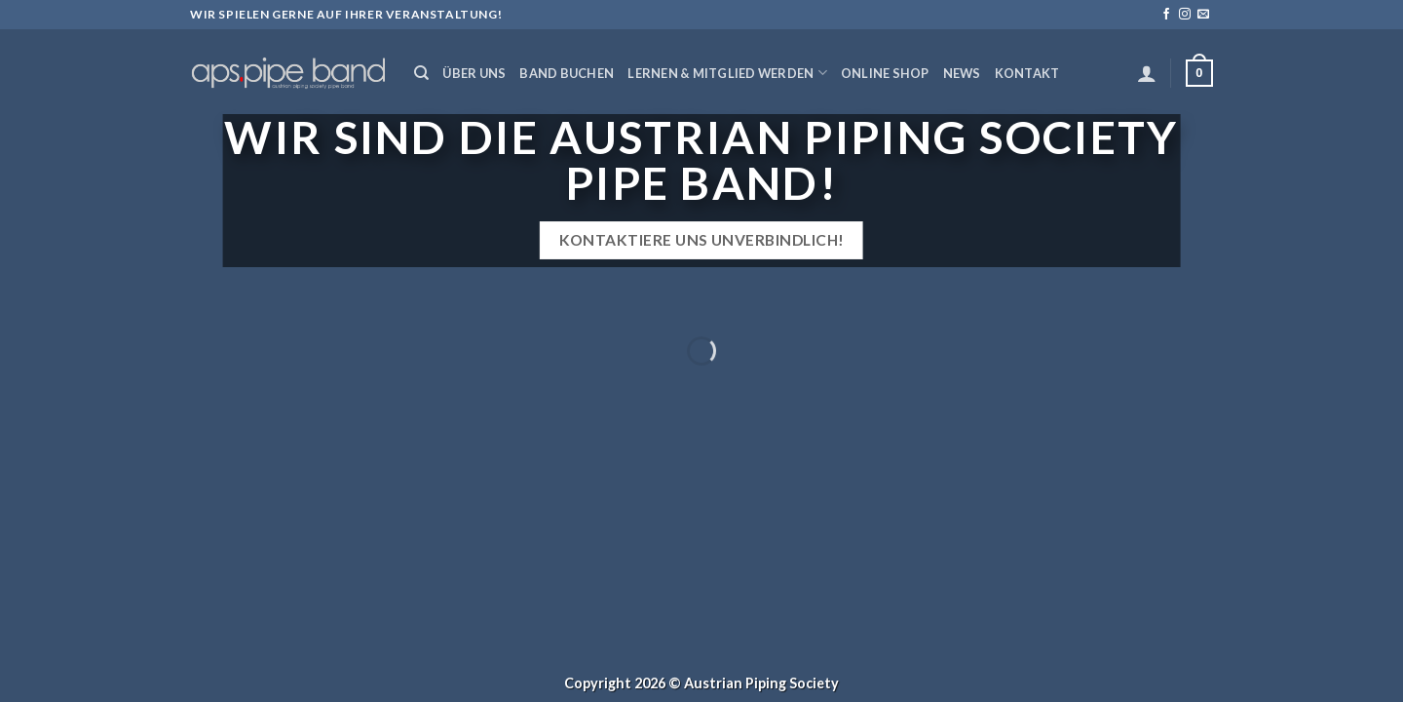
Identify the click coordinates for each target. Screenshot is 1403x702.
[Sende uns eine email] (1203, 14)
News (962, 73)
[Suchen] (421, 73)
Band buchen (566, 73)
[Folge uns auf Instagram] (1185, 14)
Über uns (474, 73)
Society (814, 683)
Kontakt (1027, 73)
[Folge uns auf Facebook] (1166, 14)
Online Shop (885, 73)
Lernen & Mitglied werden (727, 72)
